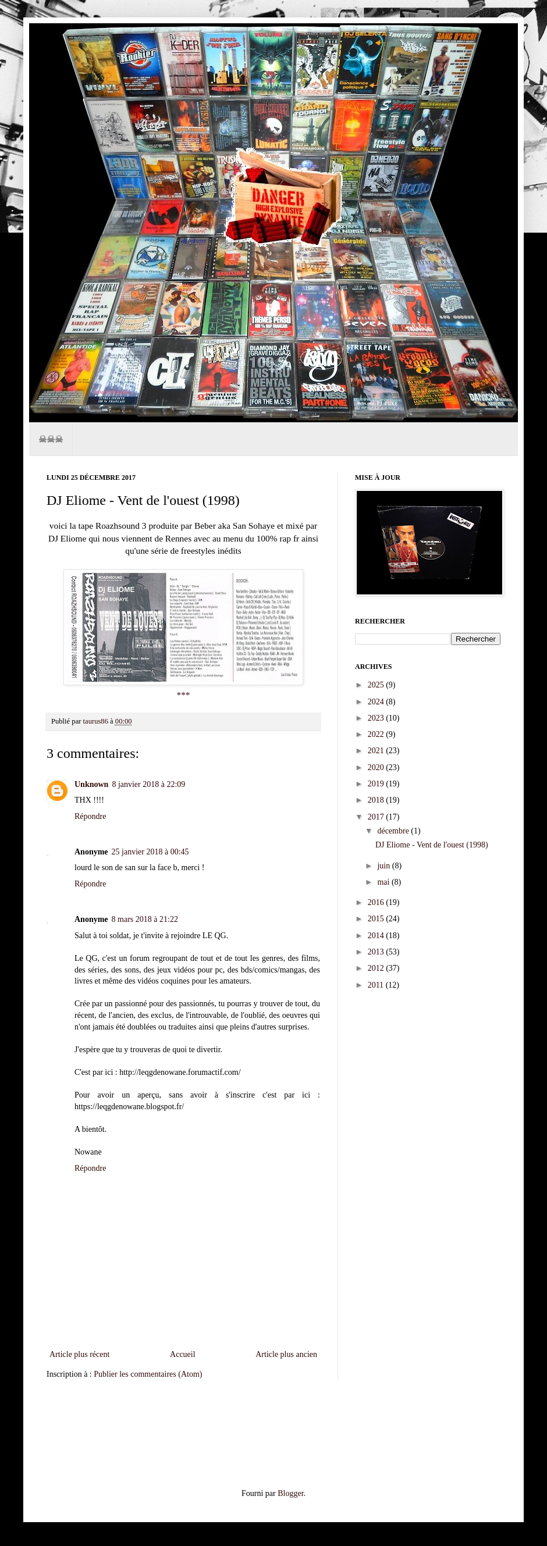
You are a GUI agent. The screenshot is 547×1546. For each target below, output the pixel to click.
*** (183, 695)
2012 (377, 968)
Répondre (90, 816)
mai (384, 882)
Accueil (183, 1354)
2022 (377, 734)
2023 (377, 718)
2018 (377, 800)
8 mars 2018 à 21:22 (145, 919)
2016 (377, 902)
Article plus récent (79, 1354)
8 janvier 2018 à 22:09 (148, 784)
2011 (377, 985)
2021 (377, 750)
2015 (377, 918)
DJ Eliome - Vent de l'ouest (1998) (431, 844)
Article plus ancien (286, 1354)
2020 (377, 767)
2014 (377, 935)
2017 (377, 817)
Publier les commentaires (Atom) (148, 1374)
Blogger (290, 1493)
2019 (377, 783)
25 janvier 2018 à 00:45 (150, 851)
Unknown (91, 784)
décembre (394, 831)
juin (384, 865)
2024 (377, 701)
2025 (377, 685)
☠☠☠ (50, 439)
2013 (377, 951)
